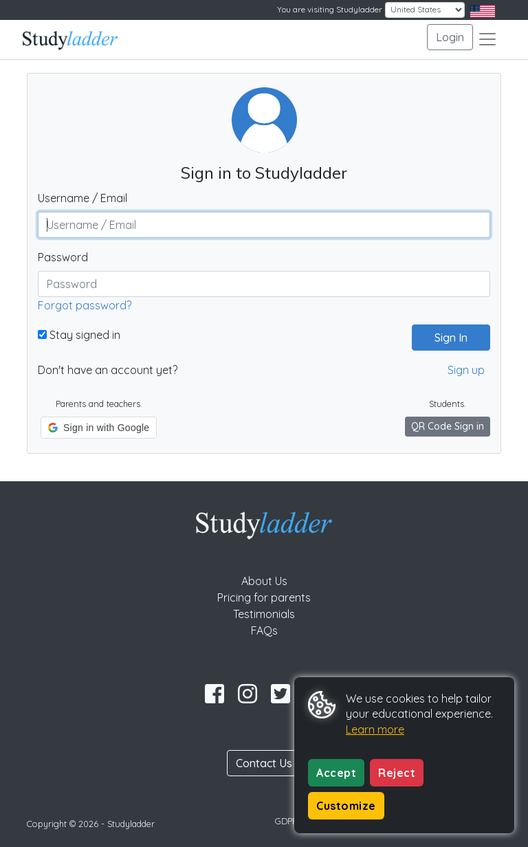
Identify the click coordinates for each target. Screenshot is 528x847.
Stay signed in (79, 335)
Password (63, 257)
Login (450, 37)
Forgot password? (84, 305)
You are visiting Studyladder (329, 9)
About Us (264, 581)
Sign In (445, 337)
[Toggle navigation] (487, 39)
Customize (346, 806)
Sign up (466, 370)
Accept (336, 773)
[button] (99, 428)
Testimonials (264, 614)
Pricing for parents (264, 597)
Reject (396, 773)
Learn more (375, 729)
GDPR (286, 820)
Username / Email (82, 198)
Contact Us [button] (264, 763)
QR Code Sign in (447, 426)
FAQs (264, 630)
